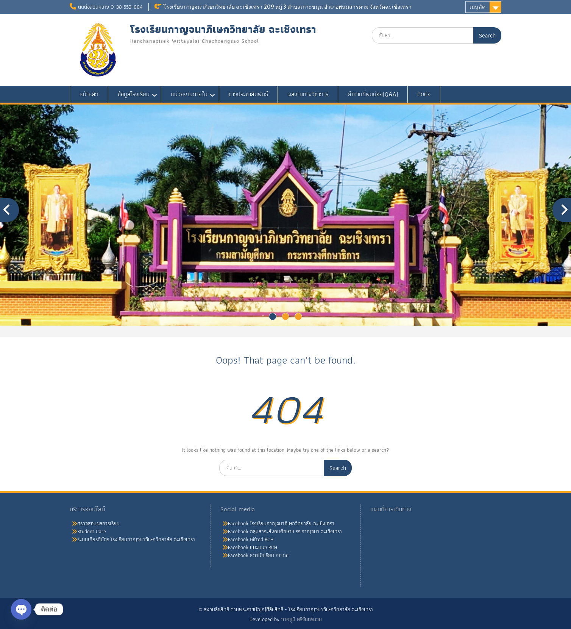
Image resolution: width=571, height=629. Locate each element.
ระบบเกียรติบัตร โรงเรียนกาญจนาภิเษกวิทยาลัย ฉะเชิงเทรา (136, 539)
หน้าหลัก (89, 94)
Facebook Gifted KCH (250, 539)
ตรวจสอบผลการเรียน (98, 523)
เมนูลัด (477, 6)
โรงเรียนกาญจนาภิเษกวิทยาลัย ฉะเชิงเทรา (223, 29)
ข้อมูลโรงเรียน (134, 94)
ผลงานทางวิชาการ (307, 94)
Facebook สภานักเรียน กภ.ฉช (258, 555)
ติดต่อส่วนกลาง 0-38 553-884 (110, 7)
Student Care (91, 531)
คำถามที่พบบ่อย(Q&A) (373, 94)
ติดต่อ (424, 94)
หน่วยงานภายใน (189, 94)
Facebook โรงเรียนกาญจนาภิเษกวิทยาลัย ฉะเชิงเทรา (281, 523)
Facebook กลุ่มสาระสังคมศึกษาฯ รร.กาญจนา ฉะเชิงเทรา (285, 531)
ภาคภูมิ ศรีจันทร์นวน (301, 619)
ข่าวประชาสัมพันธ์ (248, 94)
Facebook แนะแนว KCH (252, 547)
